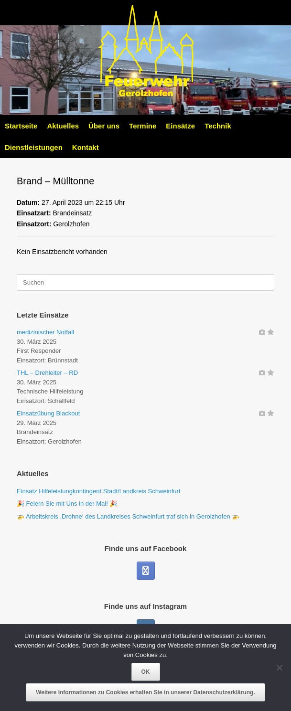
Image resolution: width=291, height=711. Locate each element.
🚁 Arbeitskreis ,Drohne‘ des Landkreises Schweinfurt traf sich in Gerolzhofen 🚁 (128, 516)
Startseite (21, 126)
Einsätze (180, 126)
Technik (218, 126)
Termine (142, 126)
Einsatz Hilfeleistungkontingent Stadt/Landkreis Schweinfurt (99, 491)
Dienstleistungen (34, 147)
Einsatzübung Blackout (48, 413)
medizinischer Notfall (45, 332)
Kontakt (85, 147)
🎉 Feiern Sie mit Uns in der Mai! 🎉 (67, 503)
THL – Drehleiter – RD (47, 372)
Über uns (103, 126)
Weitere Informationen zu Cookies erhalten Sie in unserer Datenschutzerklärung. (145, 692)
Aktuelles (63, 126)
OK (145, 672)
